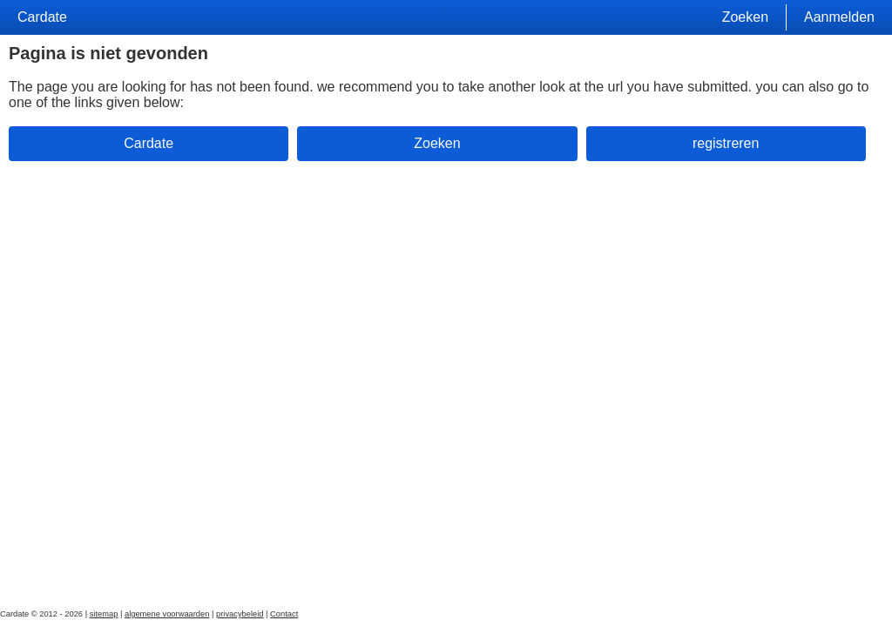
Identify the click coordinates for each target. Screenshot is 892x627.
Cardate (42, 17)
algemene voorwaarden (167, 614)
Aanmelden (839, 17)
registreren (726, 143)
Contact (284, 614)
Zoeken (745, 17)
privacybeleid (239, 614)
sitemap (104, 614)
